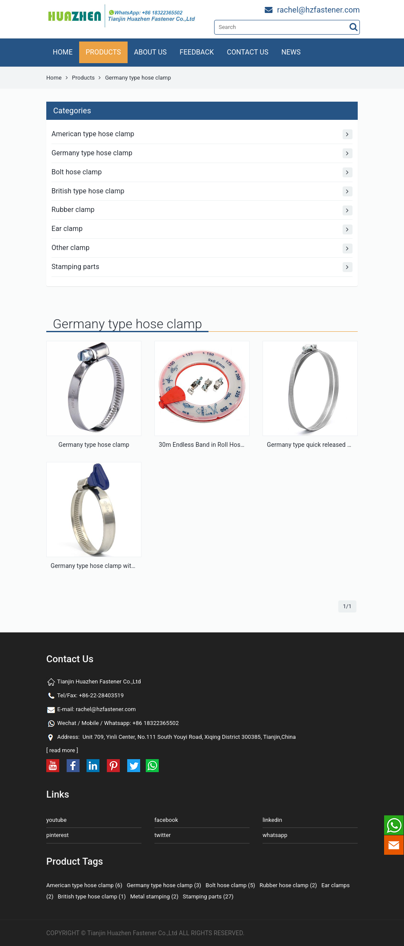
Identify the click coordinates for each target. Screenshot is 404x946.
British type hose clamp (202, 191)
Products (83, 77)
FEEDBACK (197, 52)
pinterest (57, 835)
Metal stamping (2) (154, 896)
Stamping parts (202, 267)
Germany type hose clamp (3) (164, 885)
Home (53, 77)
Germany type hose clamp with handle (102, 565)
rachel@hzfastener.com (106, 709)
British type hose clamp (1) (92, 896)
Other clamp (202, 248)
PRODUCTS (103, 52)
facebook (166, 820)
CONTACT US (247, 52)
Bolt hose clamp (202, 172)
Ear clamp (202, 229)
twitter (162, 835)
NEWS (291, 52)
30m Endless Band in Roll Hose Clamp (211, 444)
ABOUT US (150, 52)
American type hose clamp (202, 134)
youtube (56, 820)
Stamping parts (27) (208, 896)
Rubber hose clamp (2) (288, 885)
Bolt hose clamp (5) (230, 885)
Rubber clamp (202, 210)
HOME (63, 52)
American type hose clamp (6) (84, 885)
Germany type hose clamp (202, 153)
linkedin (272, 820)
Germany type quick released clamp (315, 444)
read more (62, 750)
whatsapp (275, 835)
